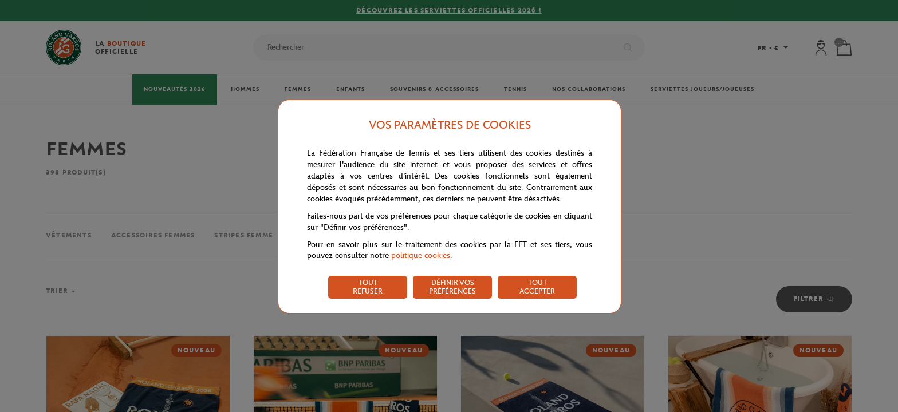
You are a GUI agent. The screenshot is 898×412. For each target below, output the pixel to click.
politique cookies (420, 255)
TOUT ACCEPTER (537, 286)
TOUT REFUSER (368, 286)
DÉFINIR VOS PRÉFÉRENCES (452, 286)
